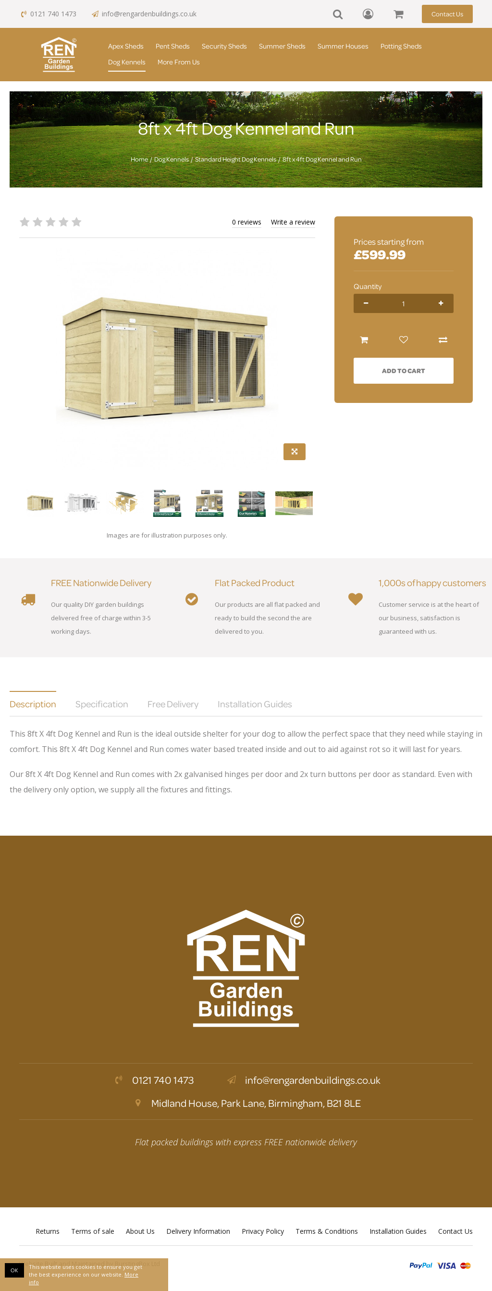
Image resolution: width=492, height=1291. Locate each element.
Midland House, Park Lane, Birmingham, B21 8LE (246, 1103)
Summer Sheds (282, 46)
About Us (140, 1231)
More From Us (179, 62)
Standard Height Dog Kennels (235, 159)
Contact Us (447, 13)
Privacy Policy (263, 1231)
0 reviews (246, 221)
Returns (48, 1231)
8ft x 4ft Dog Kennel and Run (322, 159)
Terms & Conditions (326, 1231)
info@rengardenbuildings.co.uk (144, 13)
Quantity (367, 286)
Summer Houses (343, 46)
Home (139, 159)
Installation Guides (398, 1231)
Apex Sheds (126, 46)
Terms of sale (92, 1231)
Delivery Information (198, 1231)
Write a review (293, 221)
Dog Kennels (127, 62)
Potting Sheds (401, 46)
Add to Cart (403, 370)
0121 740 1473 (47, 13)
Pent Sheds (173, 46)
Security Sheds (224, 46)
